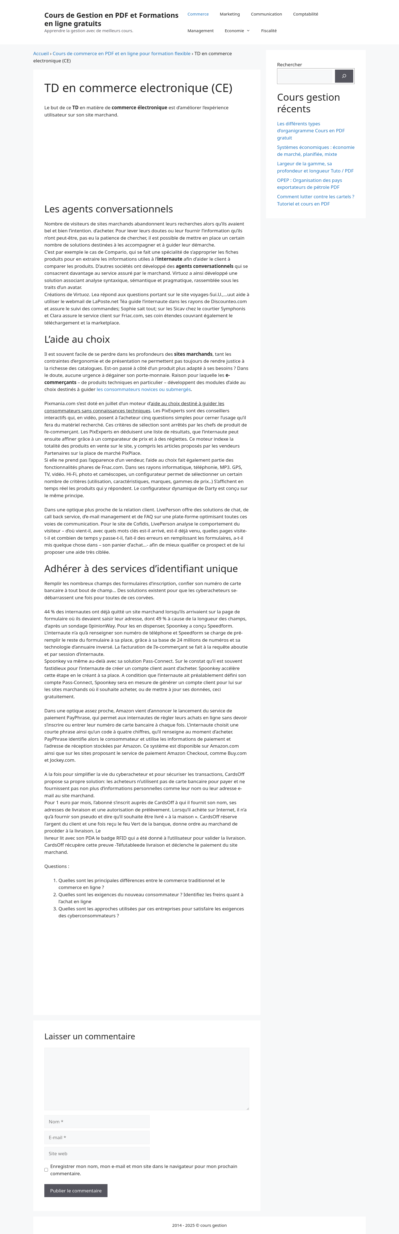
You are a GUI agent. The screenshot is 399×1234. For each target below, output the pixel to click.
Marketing (230, 14)
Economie (240, 30)
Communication (266, 14)
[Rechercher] (344, 76)
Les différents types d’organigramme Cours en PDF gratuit (311, 130)
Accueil (41, 53)
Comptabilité (305, 14)
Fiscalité (269, 30)
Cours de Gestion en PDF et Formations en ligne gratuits (111, 19)
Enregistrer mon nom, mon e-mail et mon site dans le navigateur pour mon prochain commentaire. (143, 1170)
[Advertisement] (146, 164)
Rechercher (289, 64)
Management (201, 30)
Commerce (198, 14)
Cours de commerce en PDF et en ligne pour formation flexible (121, 53)
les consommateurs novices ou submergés (144, 389)
